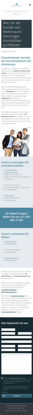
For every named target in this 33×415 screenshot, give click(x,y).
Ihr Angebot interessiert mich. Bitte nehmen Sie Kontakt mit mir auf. (16, 363)
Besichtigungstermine (11, 172)
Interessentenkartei (11, 170)
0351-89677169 (9, 11)
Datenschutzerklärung (14, 378)
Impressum (8, 410)
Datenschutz (17, 410)
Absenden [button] (16, 396)
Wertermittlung (9, 196)
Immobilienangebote (8, 290)
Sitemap (24, 410)
